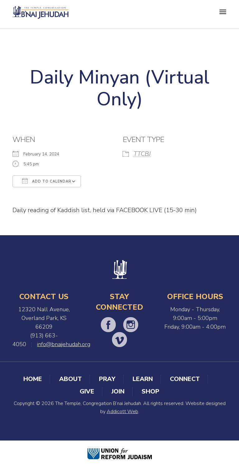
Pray (107, 379)
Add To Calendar (46, 181)
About (70, 379)
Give (87, 391)
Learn (143, 379)
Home (32, 379)
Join (117, 391)
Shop (150, 391)
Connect (185, 379)
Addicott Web (122, 411)
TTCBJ (142, 154)
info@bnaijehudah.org (63, 344)
